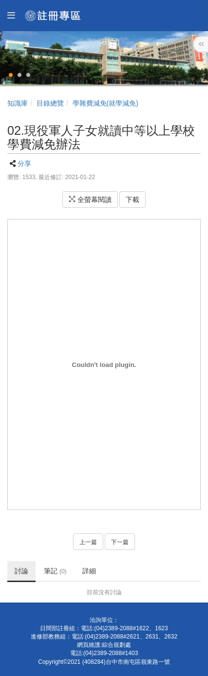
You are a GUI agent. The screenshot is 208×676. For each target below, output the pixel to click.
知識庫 (17, 103)
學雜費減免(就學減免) (105, 103)
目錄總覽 (50, 103)
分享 (24, 163)
